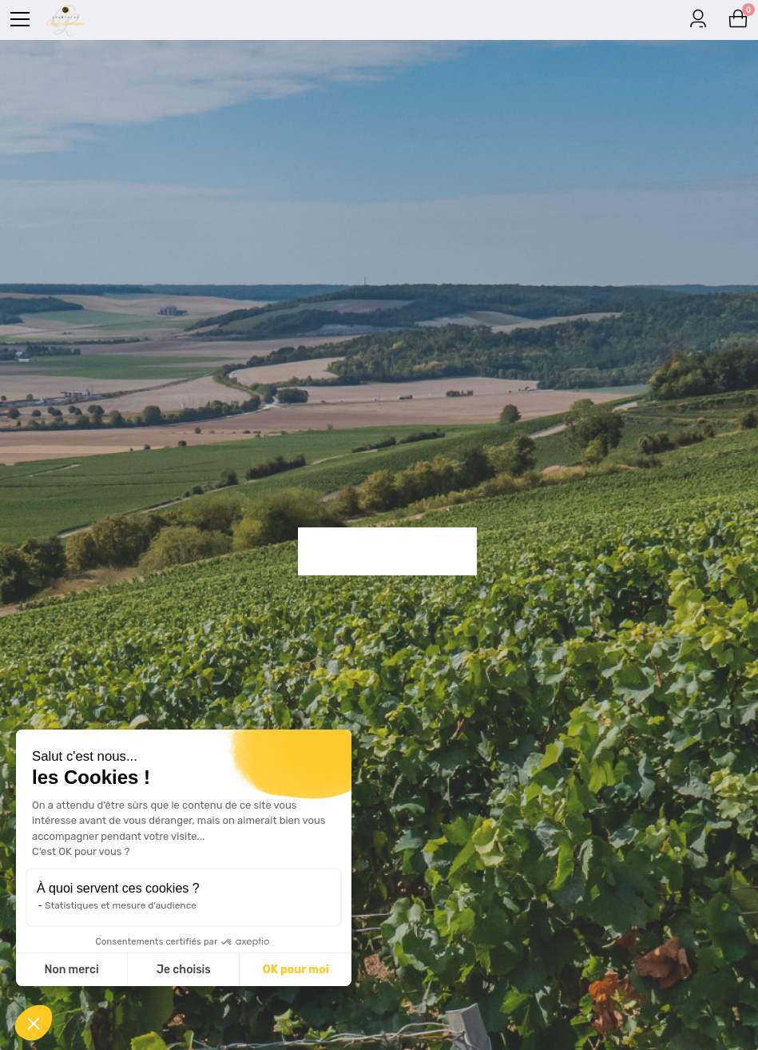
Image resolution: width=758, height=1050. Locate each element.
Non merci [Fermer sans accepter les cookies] (71, 969)
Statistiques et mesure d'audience (120, 905)
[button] (33, 1023)
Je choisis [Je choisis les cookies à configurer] (184, 969)
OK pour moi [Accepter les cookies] (296, 969)
